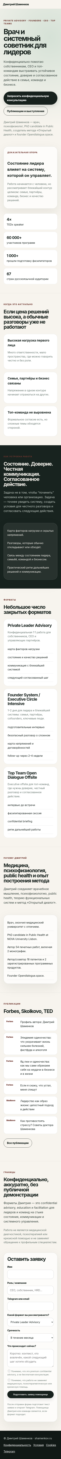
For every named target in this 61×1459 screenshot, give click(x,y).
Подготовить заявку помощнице (30, 1394)
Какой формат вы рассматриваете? (28, 1315)
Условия (38, 1445)
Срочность (13, 1330)
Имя (9, 1266)
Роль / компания (17, 1282)
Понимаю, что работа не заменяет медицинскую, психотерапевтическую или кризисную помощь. (29, 1383)
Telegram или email (18, 1298)
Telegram (9, 1451)
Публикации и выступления (25, 111)
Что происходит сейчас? (21, 1346)
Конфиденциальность (17, 1445)
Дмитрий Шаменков (16, 4)
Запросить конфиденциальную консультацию (28, 98)
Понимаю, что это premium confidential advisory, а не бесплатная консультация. (29, 1373)
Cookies (51, 1445)
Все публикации (18, 1143)
